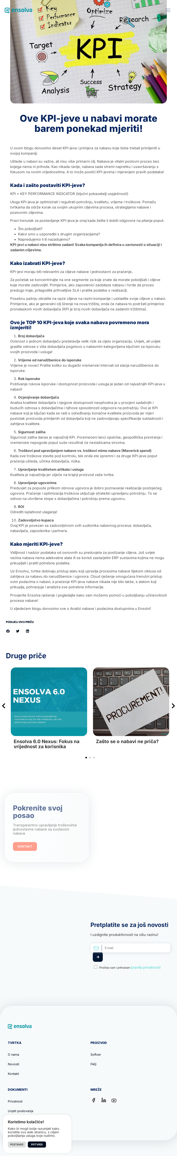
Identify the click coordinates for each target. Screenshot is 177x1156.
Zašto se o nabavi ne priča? (127, 741)
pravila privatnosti (146, 967)
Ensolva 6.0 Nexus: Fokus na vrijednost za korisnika (46, 744)
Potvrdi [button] (37, 1144)
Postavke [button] (16, 1144)
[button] (167, 10)
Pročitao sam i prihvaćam (130, 967)
